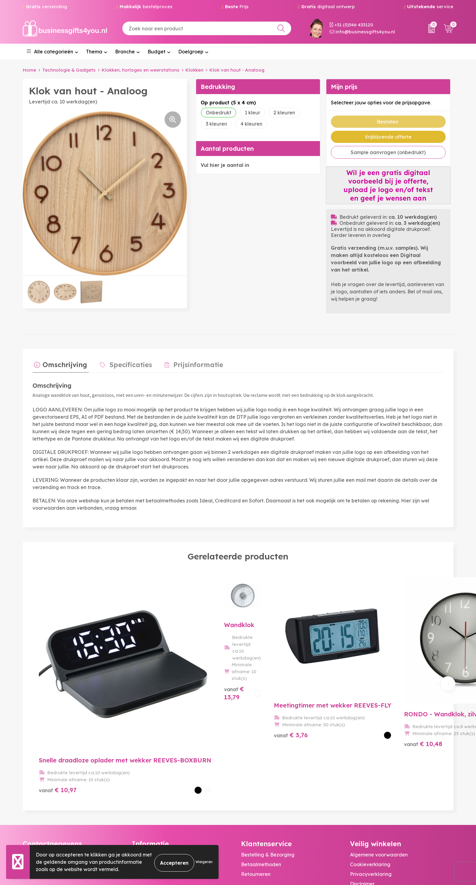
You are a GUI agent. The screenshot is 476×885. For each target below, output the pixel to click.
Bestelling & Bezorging (267, 778)
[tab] (59, 365)
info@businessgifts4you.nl (362, 32)
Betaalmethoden (261, 787)
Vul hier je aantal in (225, 165)
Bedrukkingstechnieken (159, 797)
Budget (156, 52)
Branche (125, 52)
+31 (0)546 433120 (351, 25)
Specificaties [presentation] (125, 363)
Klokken (194, 70)
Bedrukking (218, 86)
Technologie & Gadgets (69, 70)
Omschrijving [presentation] (63, 363)
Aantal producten (227, 148)
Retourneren (255, 797)
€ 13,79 (160, 713)
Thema (94, 52)
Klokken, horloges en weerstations (140, 70)
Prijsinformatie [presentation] (190, 363)
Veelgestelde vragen (156, 787)
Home (29, 70)
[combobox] (206, 28)
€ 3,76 (261, 713)
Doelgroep (190, 52)
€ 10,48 (366, 706)
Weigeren (203, 862)
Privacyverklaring (371, 797)
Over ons (142, 778)
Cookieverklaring (370, 787)
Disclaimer (362, 807)
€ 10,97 (57, 713)
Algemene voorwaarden (379, 778)
